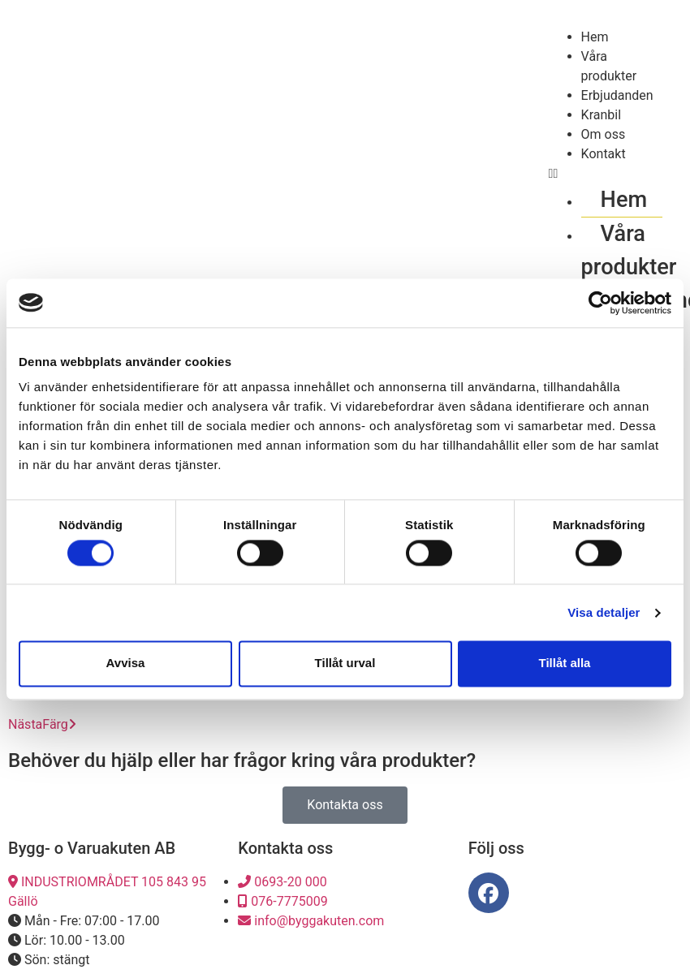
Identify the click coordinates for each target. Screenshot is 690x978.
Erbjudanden (617, 95)
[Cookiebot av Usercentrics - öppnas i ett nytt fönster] (600, 303)
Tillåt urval (345, 663)
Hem (595, 37)
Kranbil (601, 115)
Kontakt (603, 154)
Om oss (603, 134)
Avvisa (125, 663)
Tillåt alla (565, 663)
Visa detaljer (603, 612)
